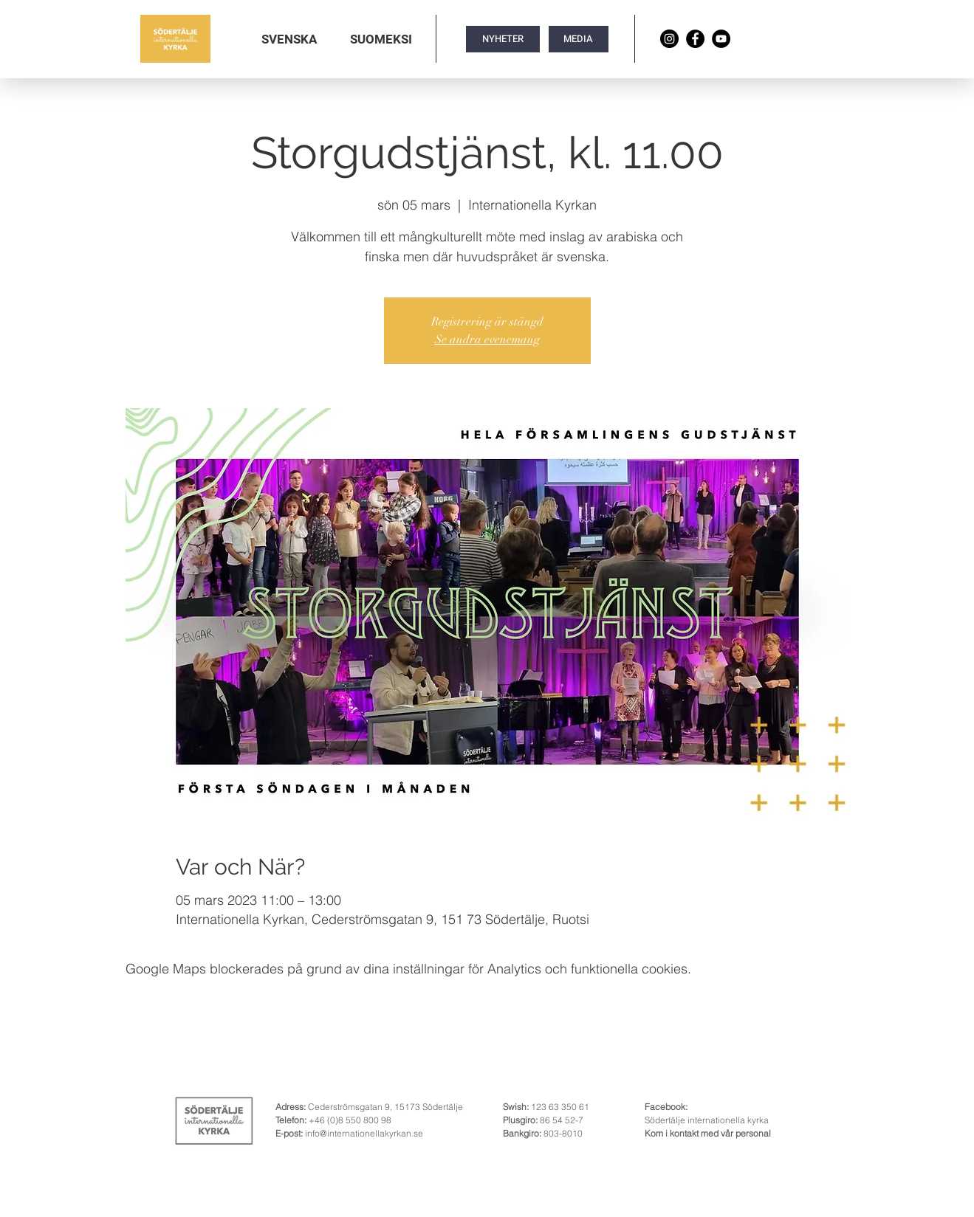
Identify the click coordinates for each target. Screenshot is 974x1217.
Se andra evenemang (487, 339)
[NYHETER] (503, 39)
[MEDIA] (578, 39)
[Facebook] (695, 39)
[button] (289, 39)
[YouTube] (721, 39)
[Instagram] (669, 39)
